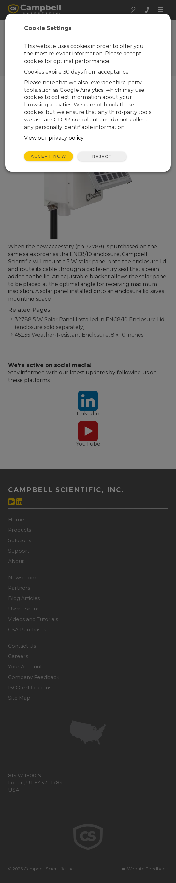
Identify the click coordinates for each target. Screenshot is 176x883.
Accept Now (48, 156)
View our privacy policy (54, 138)
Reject (102, 156)
